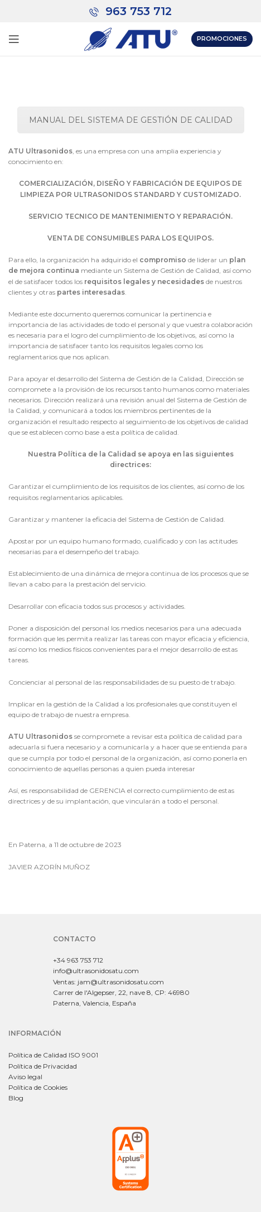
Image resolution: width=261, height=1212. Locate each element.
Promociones (222, 38)
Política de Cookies (37, 1087)
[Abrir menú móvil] (14, 39)
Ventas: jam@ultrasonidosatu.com (108, 982)
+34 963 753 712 (78, 960)
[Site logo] (130, 38)
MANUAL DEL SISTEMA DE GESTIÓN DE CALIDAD (131, 120)
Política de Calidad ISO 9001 (53, 1055)
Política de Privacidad (42, 1066)
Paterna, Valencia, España (94, 1003)
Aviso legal (25, 1076)
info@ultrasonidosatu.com (96, 970)
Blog (15, 1098)
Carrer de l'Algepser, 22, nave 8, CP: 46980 (121, 992)
